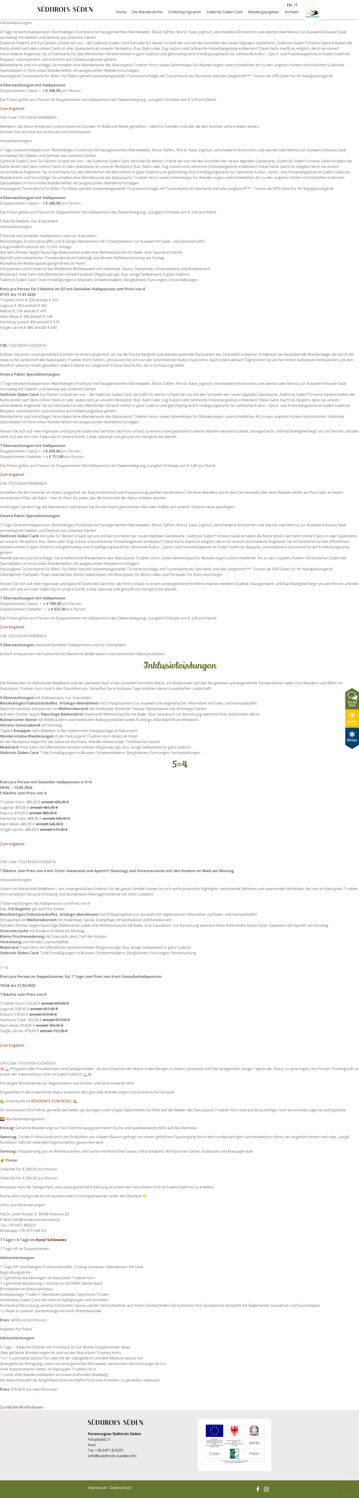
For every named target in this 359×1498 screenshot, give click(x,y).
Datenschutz (120, 1487)
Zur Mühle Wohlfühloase (21, 1407)
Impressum (97, 1487)
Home (121, 11)
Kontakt (292, 11)
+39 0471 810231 (109, 1450)
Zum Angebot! (12, 108)
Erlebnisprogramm (185, 11)
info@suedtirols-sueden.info (112, 1455)
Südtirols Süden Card (224, 11)
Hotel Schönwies (51, 1239)
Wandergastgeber (263, 11)
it (296, 5)
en (289, 5)
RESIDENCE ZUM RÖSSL (51, 1101)
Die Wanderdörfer (147, 11)
